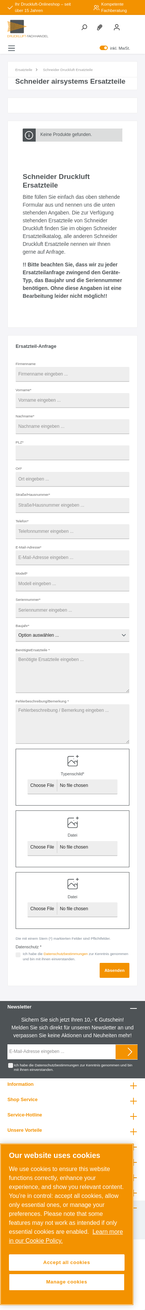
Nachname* (25, 416)
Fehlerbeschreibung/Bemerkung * (42, 701)
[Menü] (11, 48)
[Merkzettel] (101, 26)
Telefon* (22, 521)
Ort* (19, 468)
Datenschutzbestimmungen (66, 954)
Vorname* (23, 390)
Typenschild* (72, 774)
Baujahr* (22, 626)
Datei (72, 835)
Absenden (114, 970)
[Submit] (130, 1052)
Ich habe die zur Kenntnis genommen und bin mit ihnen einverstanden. (75, 956)
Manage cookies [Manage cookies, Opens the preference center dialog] (66, 1282)
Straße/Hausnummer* (33, 494)
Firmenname (26, 364)
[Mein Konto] (117, 26)
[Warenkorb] (130, 20)
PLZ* (19, 442)
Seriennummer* (28, 599)
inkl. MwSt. (115, 48)
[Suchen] (84, 27)
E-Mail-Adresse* (28, 547)
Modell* (22, 573)
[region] (66, 1224)
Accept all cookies (66, 1262)
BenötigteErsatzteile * (33, 650)
